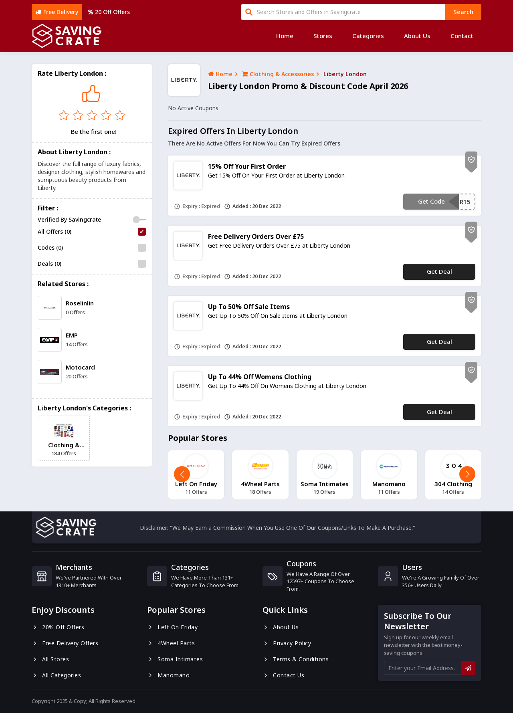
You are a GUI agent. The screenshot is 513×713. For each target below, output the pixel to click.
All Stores (50, 659)
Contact (461, 36)
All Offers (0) (54, 231)
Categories (368, 36)
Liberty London (345, 74)
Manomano (168, 675)
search (463, 12)
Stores (322, 36)
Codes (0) (50, 247)
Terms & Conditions (296, 659)
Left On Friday (172, 627)
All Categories (56, 675)
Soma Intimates (175, 659)
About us (281, 627)
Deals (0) (49, 263)
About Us (417, 36)
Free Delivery (57, 12)
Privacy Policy (287, 643)
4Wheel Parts (171, 643)
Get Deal (439, 271)
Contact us (283, 675)
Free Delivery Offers (65, 643)
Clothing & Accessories (278, 74)
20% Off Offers (58, 627)
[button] (467, 474)
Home (284, 36)
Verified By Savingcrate (69, 219)
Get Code (431, 201)
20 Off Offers (109, 12)
